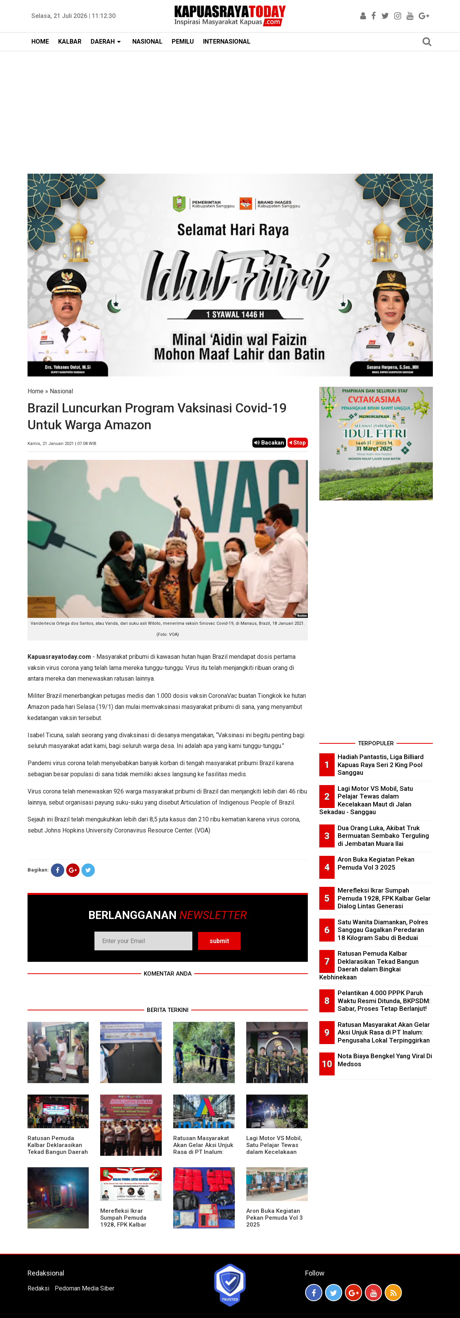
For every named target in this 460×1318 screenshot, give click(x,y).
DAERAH (103, 41)
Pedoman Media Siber (84, 1288)
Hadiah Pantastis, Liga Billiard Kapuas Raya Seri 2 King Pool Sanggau (381, 764)
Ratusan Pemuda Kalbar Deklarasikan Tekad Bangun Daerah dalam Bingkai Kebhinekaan (58, 1152)
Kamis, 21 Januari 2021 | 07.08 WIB (62, 443)
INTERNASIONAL (226, 41)
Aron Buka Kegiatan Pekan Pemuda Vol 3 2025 (274, 1217)
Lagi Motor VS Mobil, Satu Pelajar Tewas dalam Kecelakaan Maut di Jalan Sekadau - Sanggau (274, 1152)
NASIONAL (147, 41)
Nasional (61, 391)
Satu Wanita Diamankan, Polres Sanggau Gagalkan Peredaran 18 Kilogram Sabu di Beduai (383, 930)
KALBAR (69, 41)
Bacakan (269, 442)
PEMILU (183, 41)
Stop (297, 442)
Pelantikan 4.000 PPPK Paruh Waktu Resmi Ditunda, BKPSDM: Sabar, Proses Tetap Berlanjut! (384, 1000)
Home (36, 391)
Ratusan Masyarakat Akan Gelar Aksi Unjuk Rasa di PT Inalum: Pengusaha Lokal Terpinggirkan (203, 1152)
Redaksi (38, 1288)
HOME (40, 41)
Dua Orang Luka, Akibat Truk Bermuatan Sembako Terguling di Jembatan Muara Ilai (383, 835)
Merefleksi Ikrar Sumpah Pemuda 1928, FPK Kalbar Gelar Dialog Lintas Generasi (126, 1224)
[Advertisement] (230, 108)
